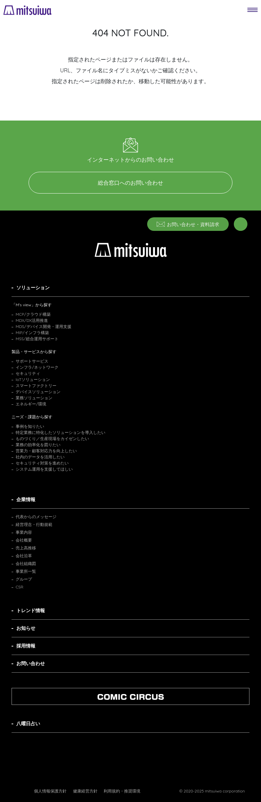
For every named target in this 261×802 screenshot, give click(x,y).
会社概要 (24, 540)
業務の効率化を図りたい (38, 444)
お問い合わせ (30, 663)
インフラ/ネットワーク (37, 367)
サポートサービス (32, 361)
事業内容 (24, 532)
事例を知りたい (30, 426)
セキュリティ (28, 373)
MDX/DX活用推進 (32, 320)
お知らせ (25, 628)
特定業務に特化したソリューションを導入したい (60, 432)
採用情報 (25, 646)
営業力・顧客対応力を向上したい (46, 450)
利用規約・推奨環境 (122, 791)
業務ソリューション (34, 397)
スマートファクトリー (36, 385)
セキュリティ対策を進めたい (42, 463)
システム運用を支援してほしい (44, 469)
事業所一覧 (26, 571)
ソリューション (33, 288)
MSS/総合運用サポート (37, 338)
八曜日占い (28, 724)
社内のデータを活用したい (40, 456)
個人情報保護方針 (50, 791)
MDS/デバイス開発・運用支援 (43, 326)
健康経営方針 (85, 791)
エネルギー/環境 (31, 403)
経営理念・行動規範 (34, 524)
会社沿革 (24, 555)
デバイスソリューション (38, 391)
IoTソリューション (33, 379)
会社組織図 (26, 563)
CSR (19, 586)
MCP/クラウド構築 (33, 314)
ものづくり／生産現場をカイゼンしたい (52, 438)
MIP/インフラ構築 (32, 332)
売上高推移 (26, 547)
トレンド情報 (30, 610)
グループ (24, 579)
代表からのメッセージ (36, 516)
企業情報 (25, 499)
